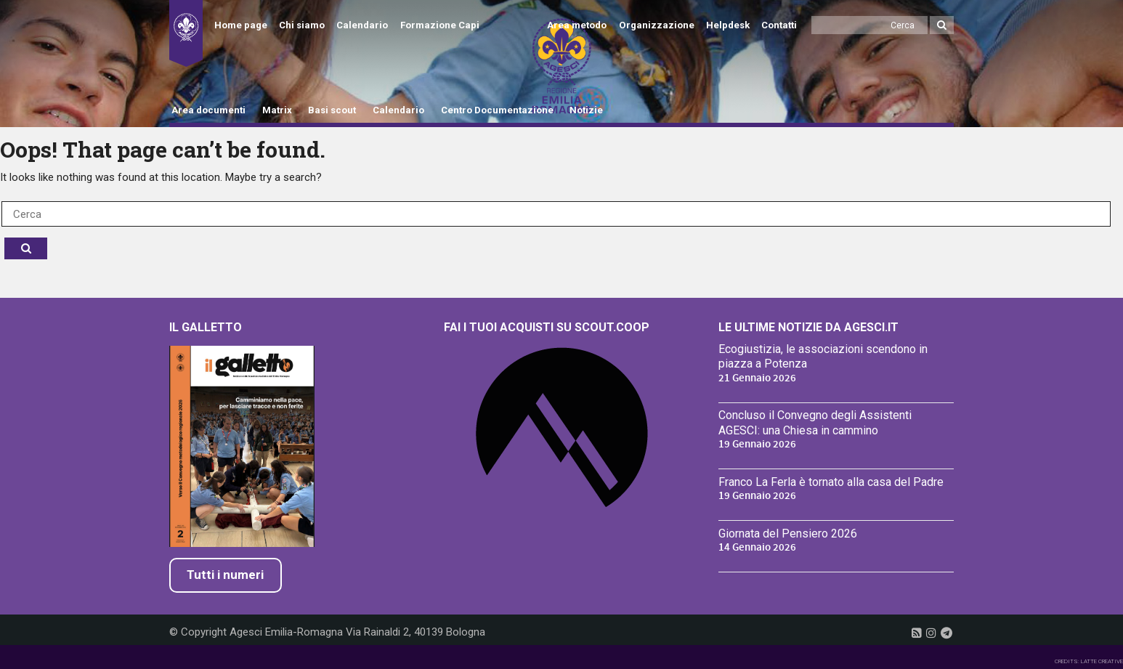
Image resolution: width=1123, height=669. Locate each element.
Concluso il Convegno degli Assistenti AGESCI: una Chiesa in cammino (815, 422)
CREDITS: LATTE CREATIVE (1089, 661)
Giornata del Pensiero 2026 (787, 533)
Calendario (362, 25)
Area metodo (577, 25)
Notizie (586, 110)
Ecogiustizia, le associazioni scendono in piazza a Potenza (823, 356)
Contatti (779, 25)
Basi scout (332, 110)
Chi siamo (302, 25)
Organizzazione (656, 25)
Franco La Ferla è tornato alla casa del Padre (831, 482)
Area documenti (208, 110)
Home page (240, 25)
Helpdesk (728, 25)
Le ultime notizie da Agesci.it (808, 327)
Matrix (277, 110)
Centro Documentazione (497, 110)
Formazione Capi (439, 25)
